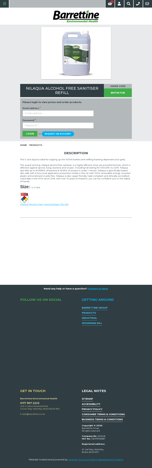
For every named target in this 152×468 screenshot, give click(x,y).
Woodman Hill (92, 323)
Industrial (89, 317)
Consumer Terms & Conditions (103, 414)
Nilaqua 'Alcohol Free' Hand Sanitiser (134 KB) (44, 199)
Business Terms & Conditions (102, 419)
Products (35, 145)
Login (30, 133)
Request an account (58, 133)
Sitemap (87, 398)
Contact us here (98, 288)
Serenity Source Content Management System (95, 459)
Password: (28, 120)
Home (23, 145)
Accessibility (91, 404)
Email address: (31, 108)
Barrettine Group (95, 307)
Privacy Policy (92, 409)
